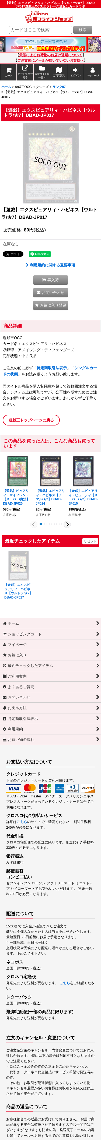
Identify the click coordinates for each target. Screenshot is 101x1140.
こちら (22, 822)
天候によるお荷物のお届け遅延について (50, 55)
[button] (50, 280)
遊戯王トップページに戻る (31, 420)
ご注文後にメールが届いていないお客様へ (50, 60)
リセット (90, 541)
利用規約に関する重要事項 (50, 265)
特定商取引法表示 (52, 368)
